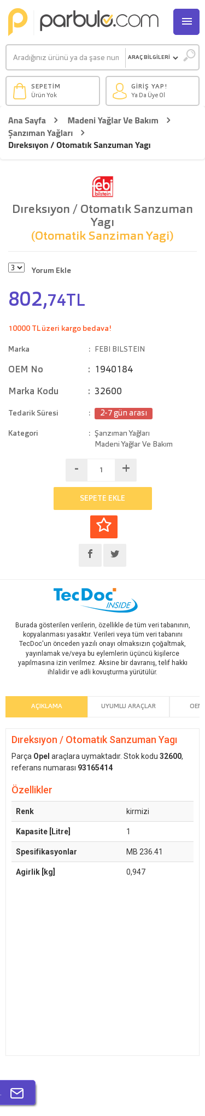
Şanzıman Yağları (40, 133)
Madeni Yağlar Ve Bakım (113, 120)
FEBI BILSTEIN (120, 349)
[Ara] (66, 57)
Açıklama (46, 706)
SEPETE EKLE (102, 498)
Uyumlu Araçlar (128, 706)
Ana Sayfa (27, 120)
